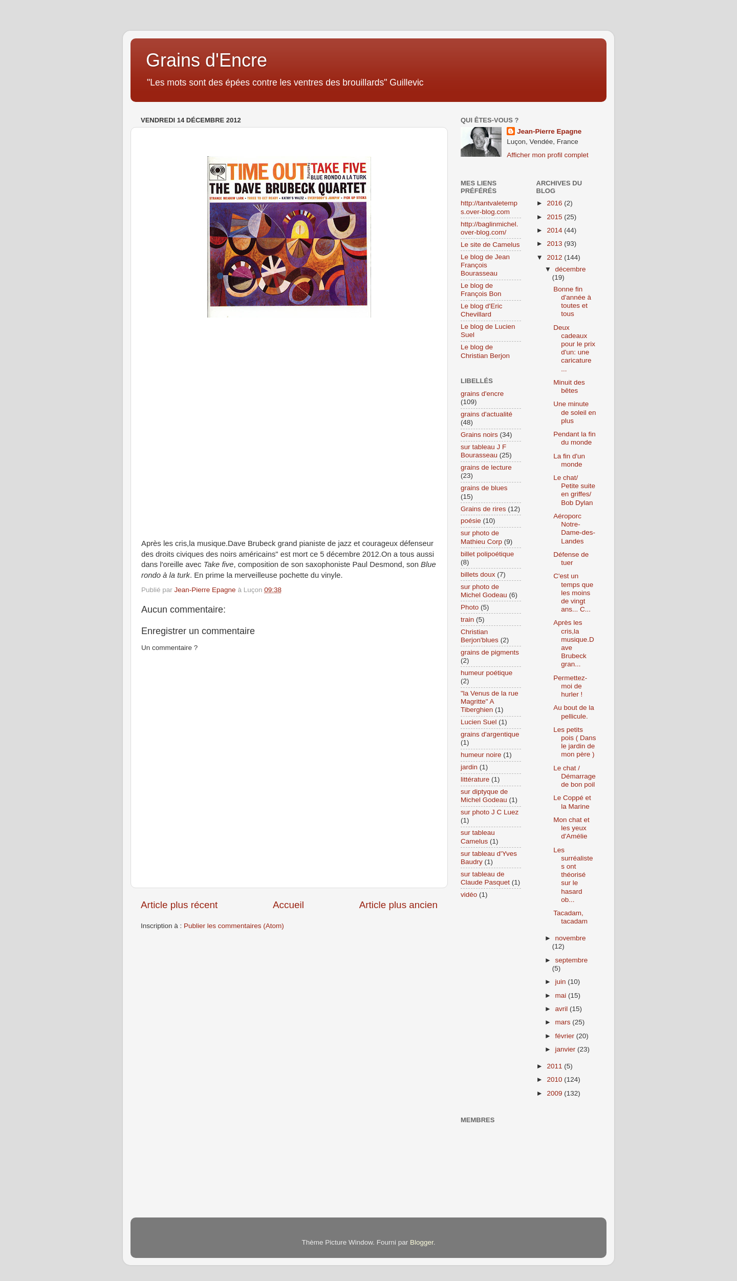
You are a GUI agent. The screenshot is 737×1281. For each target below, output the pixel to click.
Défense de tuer (571, 558)
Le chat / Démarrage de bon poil (574, 776)
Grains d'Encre (206, 60)
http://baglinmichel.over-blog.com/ (489, 228)
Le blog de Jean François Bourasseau (485, 265)
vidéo (469, 894)
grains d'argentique (490, 734)
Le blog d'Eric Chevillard (481, 310)
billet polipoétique (487, 554)
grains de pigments (490, 652)
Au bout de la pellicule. (573, 712)
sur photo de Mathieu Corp (481, 537)
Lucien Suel (479, 722)
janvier (566, 1049)
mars (564, 1022)
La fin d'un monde (569, 460)
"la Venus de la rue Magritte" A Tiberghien (489, 701)
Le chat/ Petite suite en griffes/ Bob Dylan (574, 490)
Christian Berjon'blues (479, 636)
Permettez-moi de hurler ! (570, 686)
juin (561, 981)
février (565, 1036)
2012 (555, 257)
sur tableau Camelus (478, 837)
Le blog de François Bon (481, 290)
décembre (570, 269)
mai (562, 995)
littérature (475, 779)
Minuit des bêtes (569, 386)
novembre (570, 938)
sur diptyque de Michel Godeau (484, 796)
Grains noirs (479, 434)
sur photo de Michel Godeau (484, 591)
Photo (470, 607)
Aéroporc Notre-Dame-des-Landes (574, 528)
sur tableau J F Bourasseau (483, 451)
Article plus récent (179, 904)
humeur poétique (486, 673)
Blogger (421, 1242)
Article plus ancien (398, 904)
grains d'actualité (486, 414)
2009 (555, 1093)
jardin (469, 767)
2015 (555, 217)
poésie (471, 520)
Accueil (288, 904)
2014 (555, 230)
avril (562, 1009)
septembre (571, 960)
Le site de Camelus (490, 244)
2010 (555, 1079)
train (467, 619)
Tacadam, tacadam (570, 917)
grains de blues (484, 488)
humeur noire (481, 755)
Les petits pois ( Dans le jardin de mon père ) (574, 742)
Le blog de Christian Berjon (485, 351)
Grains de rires (483, 509)
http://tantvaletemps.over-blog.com (489, 207)
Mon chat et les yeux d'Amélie (571, 828)
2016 (555, 203)
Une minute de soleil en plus (574, 412)
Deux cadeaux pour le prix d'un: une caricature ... (574, 348)
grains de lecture (486, 467)
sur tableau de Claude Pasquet (485, 878)
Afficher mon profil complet (548, 155)
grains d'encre (482, 393)
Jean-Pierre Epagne (549, 131)
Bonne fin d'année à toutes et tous (572, 301)
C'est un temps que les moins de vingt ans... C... (573, 592)
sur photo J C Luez (489, 812)
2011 (555, 1066)
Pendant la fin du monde (574, 438)
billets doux (478, 574)
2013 (555, 243)
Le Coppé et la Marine (572, 802)
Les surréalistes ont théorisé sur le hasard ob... (573, 875)
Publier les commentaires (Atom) (234, 926)
